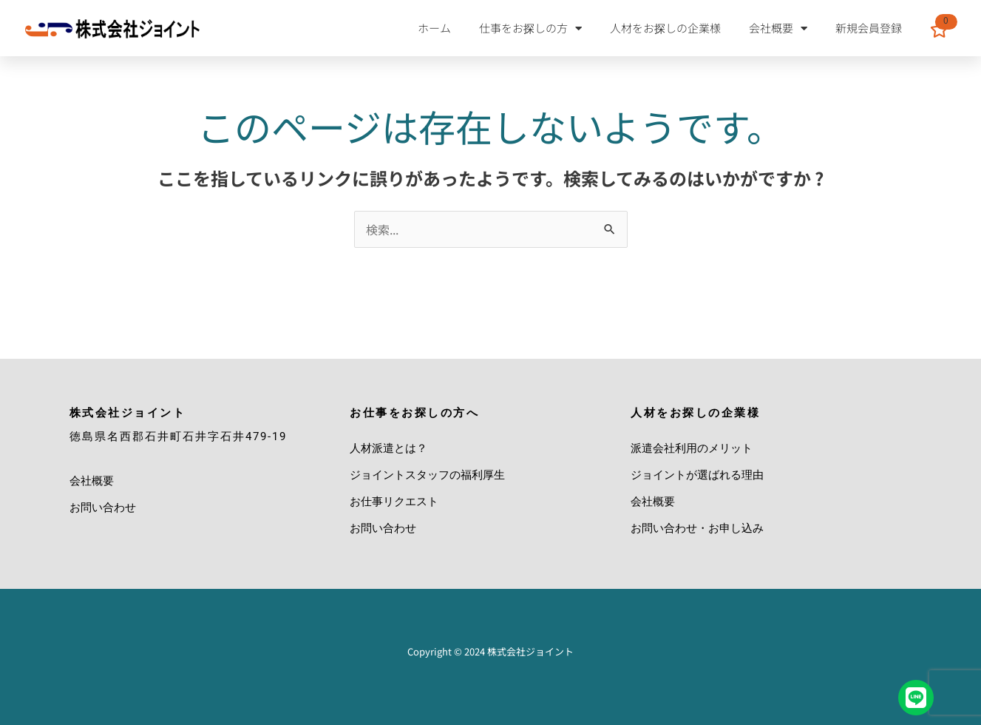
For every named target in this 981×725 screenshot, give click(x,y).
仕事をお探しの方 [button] (530, 28)
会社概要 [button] (778, 28)
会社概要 (91, 481)
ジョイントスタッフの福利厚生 (427, 475)
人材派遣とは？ (388, 448)
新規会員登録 (868, 28)
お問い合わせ (102, 507)
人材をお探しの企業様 (665, 28)
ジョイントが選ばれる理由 (697, 475)
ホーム (434, 28)
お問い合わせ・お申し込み (697, 528)
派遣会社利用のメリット (692, 448)
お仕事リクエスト (394, 501)
